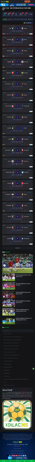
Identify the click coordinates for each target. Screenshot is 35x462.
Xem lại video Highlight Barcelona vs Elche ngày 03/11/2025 (23, 293)
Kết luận (4, 382)
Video (6, 252)
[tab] (4, 14)
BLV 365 (17, 19)
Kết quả (31, 460)
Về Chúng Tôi (10, 444)
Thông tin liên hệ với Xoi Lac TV (9, 385)
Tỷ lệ (24, 460)
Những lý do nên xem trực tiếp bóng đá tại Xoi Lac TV (12, 336)
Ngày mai (31, 19)
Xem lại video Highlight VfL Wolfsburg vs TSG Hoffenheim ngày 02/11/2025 (24, 319)
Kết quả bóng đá (6, 370)
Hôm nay (24, 19)
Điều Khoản (21, 444)
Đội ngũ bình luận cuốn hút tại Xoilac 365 (10, 348)
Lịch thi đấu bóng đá (7, 364)
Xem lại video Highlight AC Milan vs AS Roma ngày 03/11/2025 (23, 275)
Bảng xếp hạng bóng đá (7, 367)
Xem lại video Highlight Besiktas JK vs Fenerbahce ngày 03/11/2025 (22, 310)
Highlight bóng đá (6, 373)
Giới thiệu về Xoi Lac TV (7, 333)
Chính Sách (16, 444)
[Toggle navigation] (33, 1)
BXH (10, 460)
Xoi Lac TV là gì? (6, 330)
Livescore (17, 460)
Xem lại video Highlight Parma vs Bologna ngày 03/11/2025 (23, 301)
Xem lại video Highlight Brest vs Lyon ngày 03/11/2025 (23, 284)
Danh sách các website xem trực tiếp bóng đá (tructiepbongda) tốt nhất (16, 379)
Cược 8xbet (27, 1)
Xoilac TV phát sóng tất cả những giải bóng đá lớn (12, 339)
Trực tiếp (3, 460)
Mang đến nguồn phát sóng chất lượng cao (11, 345)
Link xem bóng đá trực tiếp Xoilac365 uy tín (11, 342)
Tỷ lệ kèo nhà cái (6, 376)
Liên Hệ (26, 444)
